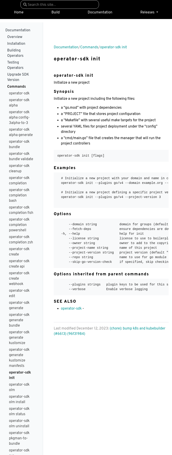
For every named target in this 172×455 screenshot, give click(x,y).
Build (56, 12)
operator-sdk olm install (19, 399)
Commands (16, 87)
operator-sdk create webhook (19, 278)
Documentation (100, 12)
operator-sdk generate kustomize (19, 337)
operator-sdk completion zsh (21, 240)
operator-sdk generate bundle (19, 320)
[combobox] (59, 4)
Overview (14, 37)
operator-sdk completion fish (21, 210)
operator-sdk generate (19, 305)
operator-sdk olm (19, 387)
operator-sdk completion (19, 181)
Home (18, 12)
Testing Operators (15, 65)
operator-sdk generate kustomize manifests (19, 358)
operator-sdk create (19, 252)
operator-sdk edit (19, 293)
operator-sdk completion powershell (19, 225)
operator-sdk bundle (19, 144)
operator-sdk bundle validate (21, 157)
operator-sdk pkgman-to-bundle (19, 438)
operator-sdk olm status (19, 412)
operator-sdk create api (19, 264)
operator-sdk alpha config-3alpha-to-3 (19, 117)
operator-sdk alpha (19, 103)
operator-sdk (19, 93)
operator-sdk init (20, 375)
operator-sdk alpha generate (21, 132)
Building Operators (15, 53)
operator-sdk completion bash (19, 195)
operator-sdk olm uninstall (19, 424)
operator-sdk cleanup (19, 169)
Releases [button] (147, 12)
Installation (16, 44)
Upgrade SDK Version (18, 77)
